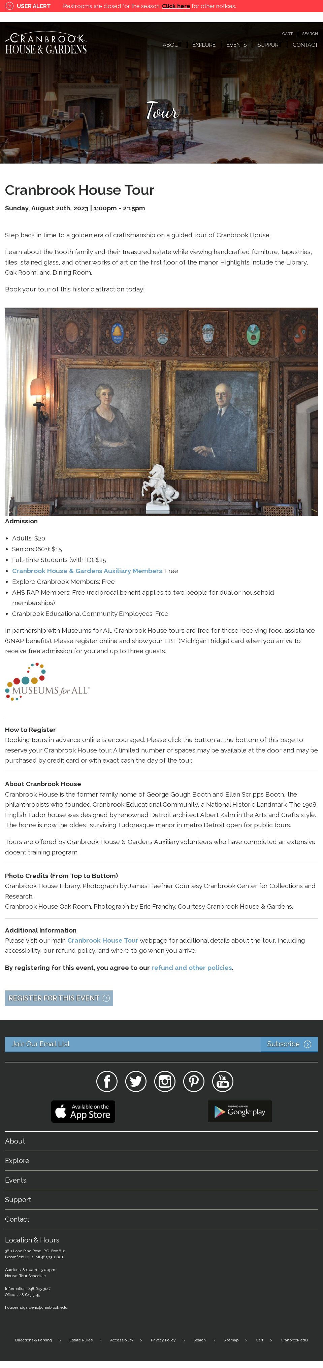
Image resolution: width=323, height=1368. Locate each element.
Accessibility (121, 1340)
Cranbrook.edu (294, 1340)
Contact (305, 45)
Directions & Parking (33, 1340)
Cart (287, 34)
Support (270, 45)
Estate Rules (81, 1340)
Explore (204, 45)
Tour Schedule (32, 1275)
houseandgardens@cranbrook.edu (36, 1307)
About (172, 45)
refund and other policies (192, 967)
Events (237, 45)
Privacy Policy (163, 1340)
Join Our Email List (165, 1044)
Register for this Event (54, 998)
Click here (176, 6)
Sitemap (230, 1340)
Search (310, 34)
